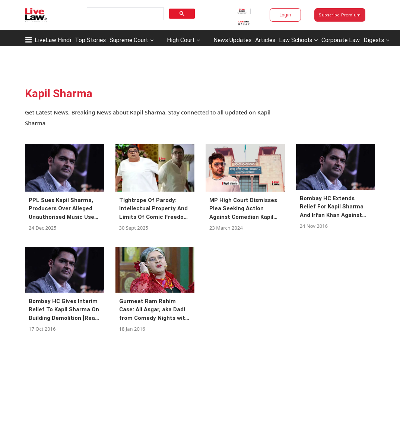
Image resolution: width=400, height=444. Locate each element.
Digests (374, 40)
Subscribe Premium (340, 15)
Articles (265, 40)
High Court (181, 40)
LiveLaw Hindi (53, 40)
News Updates (232, 40)
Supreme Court (128, 40)
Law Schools (298, 40)
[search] (125, 14)
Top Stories (90, 40)
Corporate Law (340, 40)
